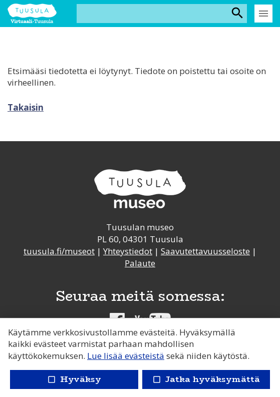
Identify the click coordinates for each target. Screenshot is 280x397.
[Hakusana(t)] (153, 14)
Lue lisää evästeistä (125, 355)
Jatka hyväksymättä (206, 379)
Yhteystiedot (127, 251)
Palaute (140, 263)
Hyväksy (74, 379)
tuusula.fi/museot (59, 251)
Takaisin (26, 107)
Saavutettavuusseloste (205, 251)
